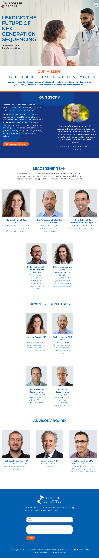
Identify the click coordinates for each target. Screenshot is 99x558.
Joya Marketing (59, 552)
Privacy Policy (51, 549)
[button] (96, 5)
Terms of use (65, 549)
